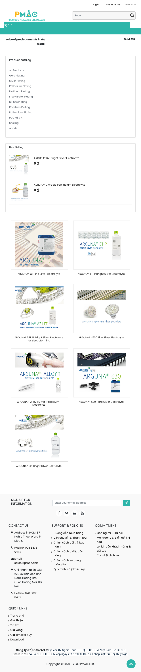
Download (130, 4)
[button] (126, 503)
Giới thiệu (16, 620)
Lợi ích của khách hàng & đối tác (114, 549)
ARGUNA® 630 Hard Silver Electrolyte (101, 402)
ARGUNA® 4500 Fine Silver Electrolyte (101, 337)
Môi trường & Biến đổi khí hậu (113, 540)
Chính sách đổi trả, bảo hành (69, 545)
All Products (16, 70)
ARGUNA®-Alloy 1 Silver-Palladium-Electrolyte (39, 403)
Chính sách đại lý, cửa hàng (68, 554)
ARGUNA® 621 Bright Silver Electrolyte (39, 466)
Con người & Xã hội (110, 533)
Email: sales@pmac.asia (26, 561)
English (97, 4)
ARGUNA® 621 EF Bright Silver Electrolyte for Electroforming (38, 339)
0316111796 (20, 654)
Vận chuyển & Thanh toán (71, 538)
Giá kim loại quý (21, 635)
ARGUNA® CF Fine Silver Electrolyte (39, 274)
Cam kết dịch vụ (108, 555)
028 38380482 (113, 4)
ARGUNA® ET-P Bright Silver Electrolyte (101, 274)
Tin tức (14, 625)
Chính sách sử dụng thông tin (67, 563)
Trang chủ (17, 616)
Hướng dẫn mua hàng (68, 533)
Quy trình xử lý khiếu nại (69, 569)
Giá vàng (16, 630)
